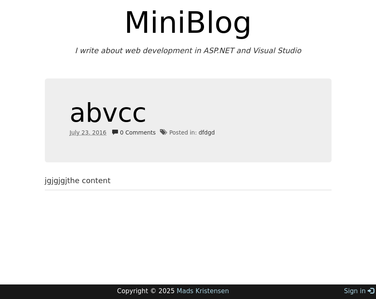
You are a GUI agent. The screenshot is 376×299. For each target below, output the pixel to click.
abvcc (108, 113)
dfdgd (207, 132)
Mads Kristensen (203, 291)
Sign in (359, 291)
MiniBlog (188, 22)
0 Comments (133, 132)
